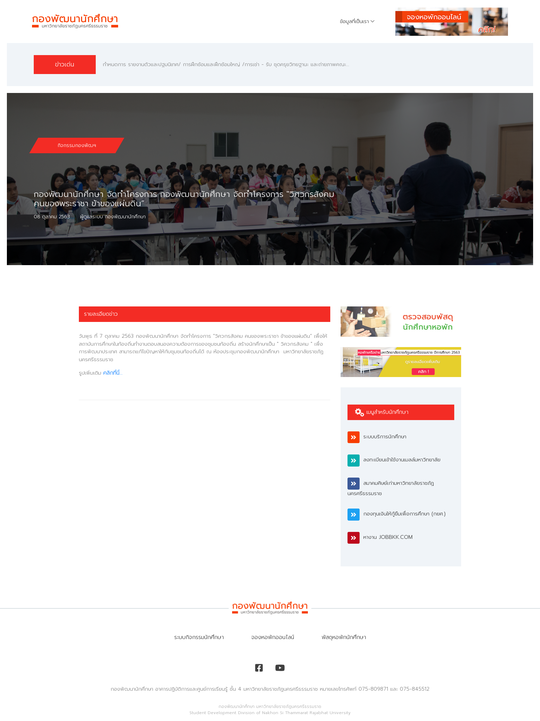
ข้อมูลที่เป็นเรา (354, 21)
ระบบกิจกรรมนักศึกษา (199, 637)
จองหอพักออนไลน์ (272, 637)
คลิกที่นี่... (113, 373)
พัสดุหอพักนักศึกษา (344, 637)
